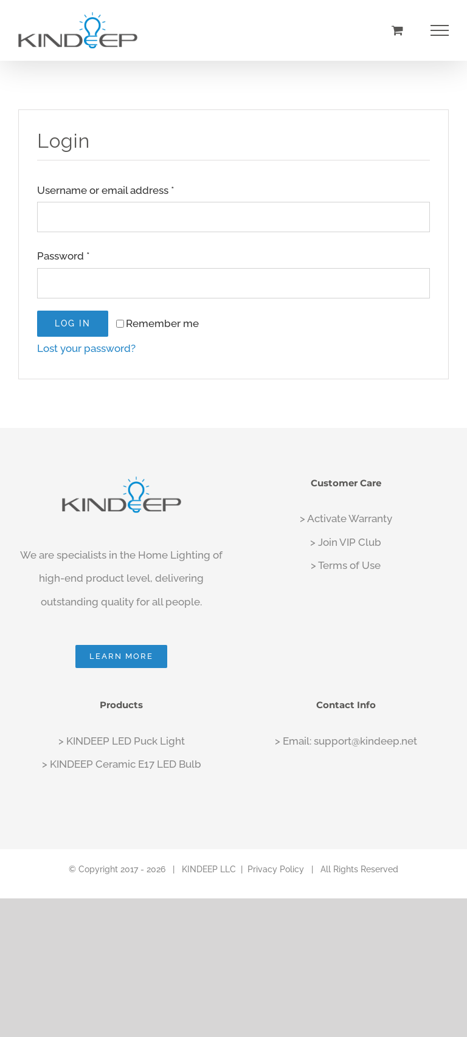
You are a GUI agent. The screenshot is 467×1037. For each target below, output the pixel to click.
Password (63, 256)
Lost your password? (86, 348)
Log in (73, 323)
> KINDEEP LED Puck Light (121, 741)
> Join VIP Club (345, 542)
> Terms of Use (346, 565)
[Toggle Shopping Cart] (397, 30)
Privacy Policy (275, 869)
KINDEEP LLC (209, 869)
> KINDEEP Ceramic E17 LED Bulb (121, 764)
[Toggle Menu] (440, 30)
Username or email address (106, 190)
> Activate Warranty (346, 518)
